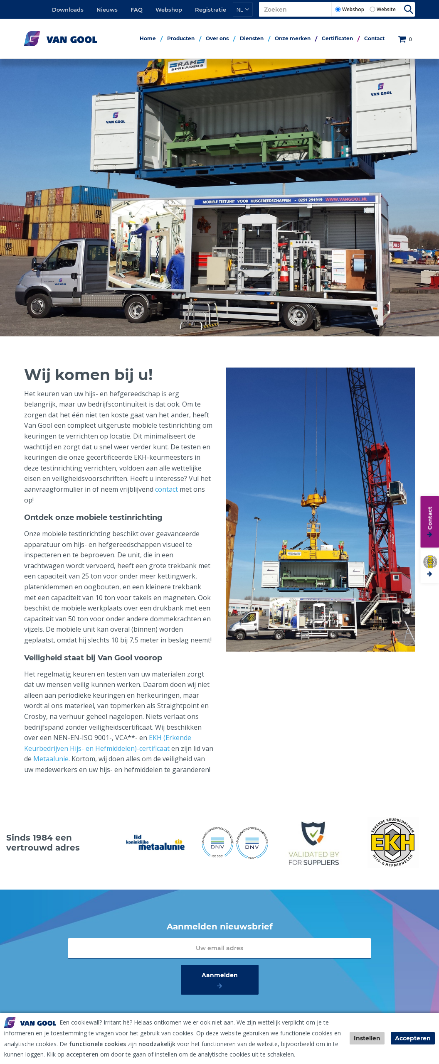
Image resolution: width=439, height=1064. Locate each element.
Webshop (168, 9)
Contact (374, 38)
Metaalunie (51, 758)
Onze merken (293, 38)
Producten (181, 38)
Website (386, 9)
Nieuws (107, 9)
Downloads (68, 9)
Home (148, 38)
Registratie (210, 9)
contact (167, 489)
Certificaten (337, 38)
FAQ (137, 9)
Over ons (217, 38)
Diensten (252, 38)
